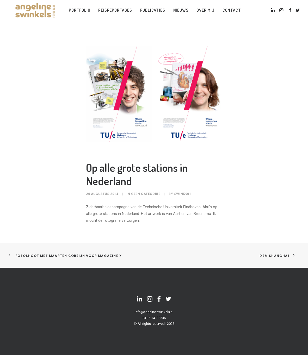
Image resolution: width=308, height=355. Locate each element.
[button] (273, 14)
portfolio (78, 13)
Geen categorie (145, 194)
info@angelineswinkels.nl (154, 312)
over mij (204, 13)
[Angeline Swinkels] (34, 14)
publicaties (151, 13)
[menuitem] (78, 14)
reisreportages (114, 13)
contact (230, 13)
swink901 (182, 194)
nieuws (180, 13)
